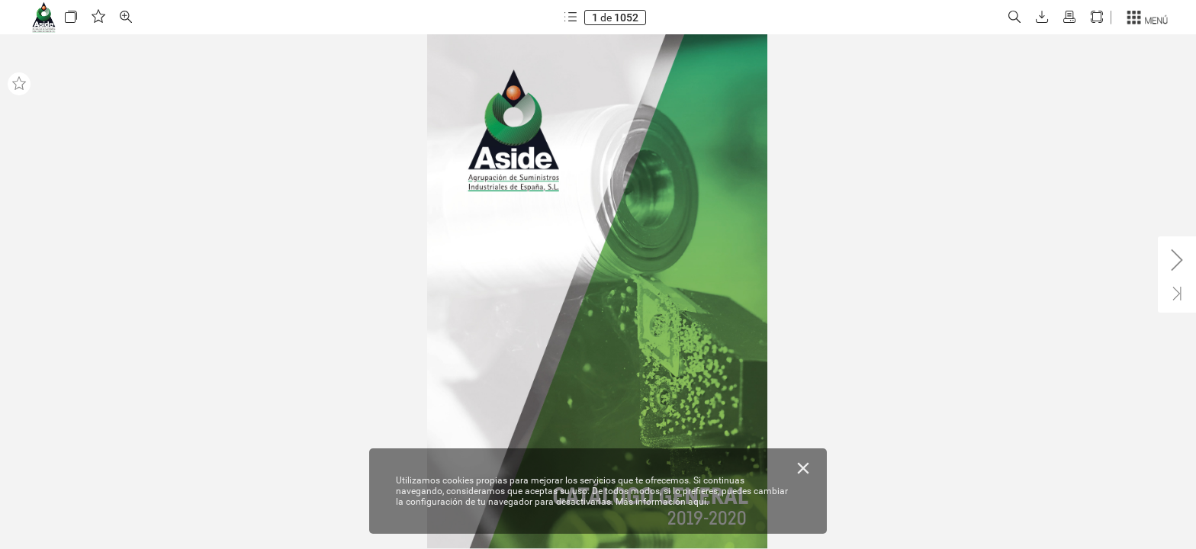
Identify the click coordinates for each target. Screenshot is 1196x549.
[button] (71, 17)
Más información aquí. (662, 501)
